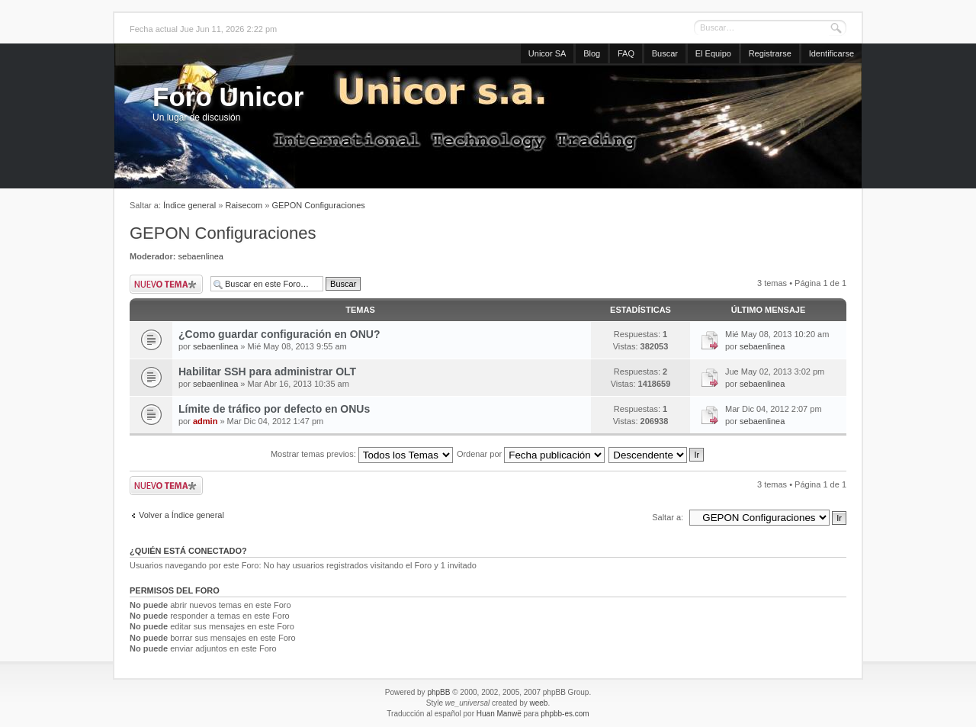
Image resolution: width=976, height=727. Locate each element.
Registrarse (770, 53)
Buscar (665, 53)
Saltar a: (667, 517)
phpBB (438, 692)
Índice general (189, 205)
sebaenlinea (200, 256)
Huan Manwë (499, 713)
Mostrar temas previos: (362, 453)
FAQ (626, 53)
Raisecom (243, 205)
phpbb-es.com (565, 713)
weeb (538, 703)
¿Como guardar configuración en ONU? (279, 334)
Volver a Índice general (181, 515)
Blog (591, 53)
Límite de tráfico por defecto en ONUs (274, 409)
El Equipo (713, 53)
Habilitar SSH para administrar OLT (267, 371)
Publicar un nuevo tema (166, 284)
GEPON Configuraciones (318, 205)
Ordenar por (531, 453)
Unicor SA (547, 53)
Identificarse (831, 53)
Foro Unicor (227, 96)
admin (205, 421)
